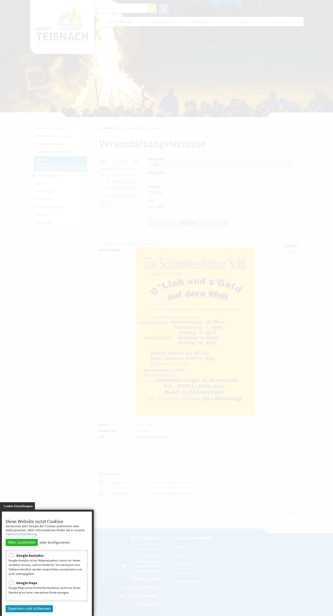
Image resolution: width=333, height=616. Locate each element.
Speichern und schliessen (29, 609)
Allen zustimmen (21, 542)
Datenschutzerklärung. (21, 534)
